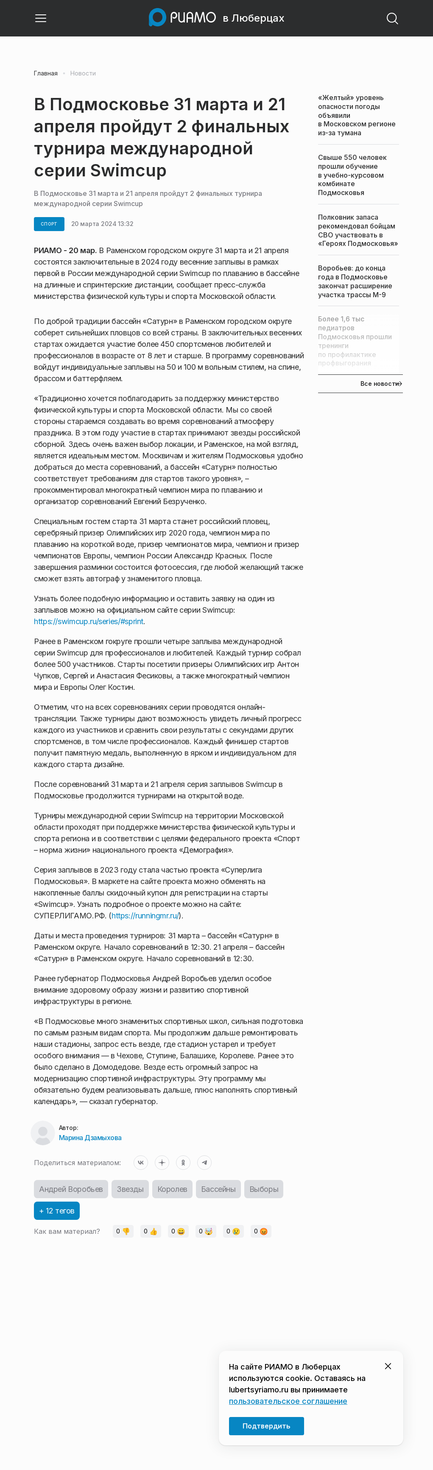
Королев (172, 1189)
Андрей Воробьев (71, 1189)
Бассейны (218, 1189)
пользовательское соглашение (288, 1401)
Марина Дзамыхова (90, 1137)
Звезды (130, 1189)
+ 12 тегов (57, 1210)
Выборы (264, 1189)
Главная (46, 73)
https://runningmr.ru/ (145, 915)
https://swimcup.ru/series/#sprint (88, 621)
